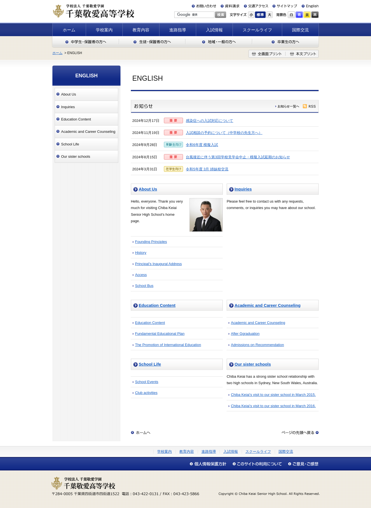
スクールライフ (257, 29)
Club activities (146, 393)
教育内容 (141, 29)
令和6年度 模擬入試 (202, 145)
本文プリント (302, 54)
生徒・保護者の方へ (152, 42)
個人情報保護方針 (209, 464)
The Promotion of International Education (168, 345)
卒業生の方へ (285, 42)
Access (141, 275)
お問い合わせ (205, 6)
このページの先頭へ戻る (300, 432)
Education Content (157, 305)
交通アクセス (256, 6)
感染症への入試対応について (209, 121)
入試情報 (214, 29)
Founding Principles (151, 242)
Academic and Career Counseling (268, 305)
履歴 (287, 106)
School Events (146, 382)
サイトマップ (283, 6)
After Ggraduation (245, 333)
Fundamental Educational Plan (159, 333)
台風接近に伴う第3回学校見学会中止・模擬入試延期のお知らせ (238, 157)
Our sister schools (253, 364)
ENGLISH (86, 75)
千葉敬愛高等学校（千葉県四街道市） (93, 11)
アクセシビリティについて (302, 464)
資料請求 (230, 6)
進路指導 (177, 29)
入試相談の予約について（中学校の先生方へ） (224, 133)
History (140, 252)
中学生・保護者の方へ (85, 42)
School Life (150, 364)
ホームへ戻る (140, 432)
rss (309, 106)
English (308, 6)
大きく (269, 14)
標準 (260, 14)
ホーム (69, 29)
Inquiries (243, 189)
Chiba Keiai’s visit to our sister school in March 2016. (273, 406)
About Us (148, 189)
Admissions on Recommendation (257, 345)
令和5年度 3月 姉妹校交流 (207, 169)
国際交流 (300, 29)
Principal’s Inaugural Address (158, 264)
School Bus (144, 286)
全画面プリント (267, 54)
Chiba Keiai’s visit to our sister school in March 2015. (273, 395)
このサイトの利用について (257, 464)
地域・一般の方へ (219, 42)
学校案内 (104, 29)
